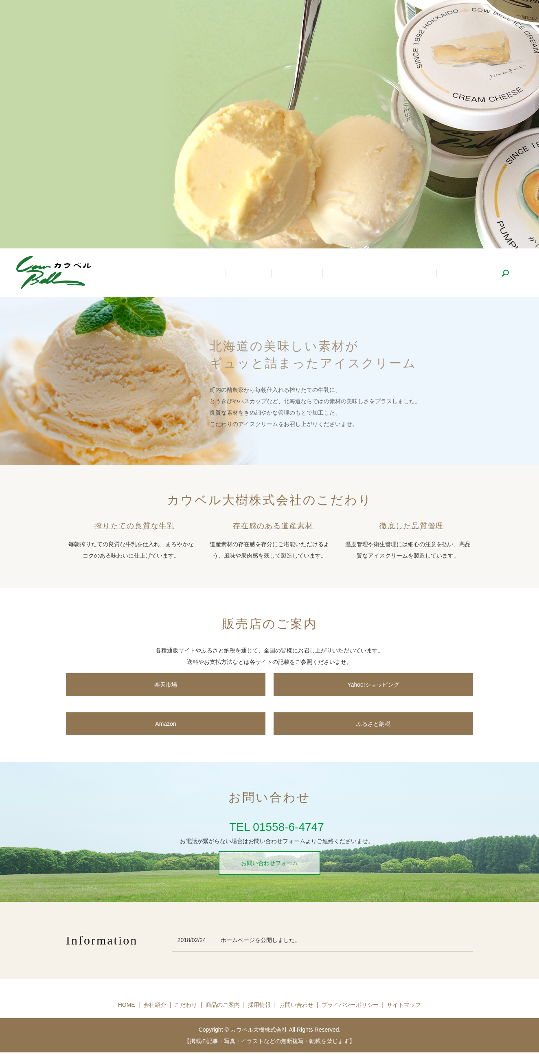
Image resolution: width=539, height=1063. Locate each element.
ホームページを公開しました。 (260, 940)
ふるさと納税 (373, 723)
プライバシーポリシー (350, 1005)
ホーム (272, 273)
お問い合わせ (296, 1005)
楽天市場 (165, 684)
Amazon (165, 723)
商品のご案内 (414, 273)
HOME (126, 1005)
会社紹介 (316, 273)
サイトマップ (404, 1005)
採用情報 (465, 273)
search (505, 273)
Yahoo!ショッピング (373, 684)
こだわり (362, 273)
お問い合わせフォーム (269, 863)
